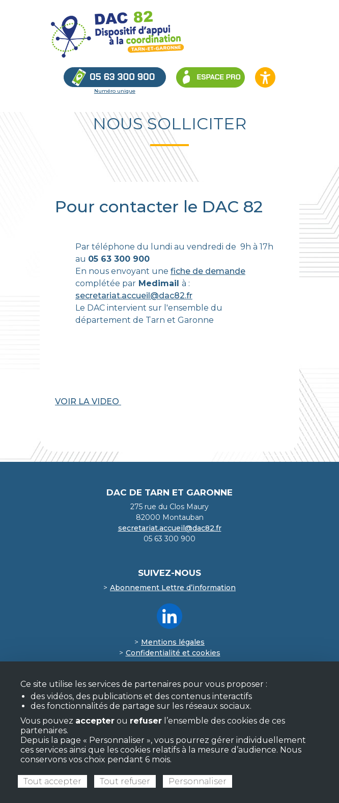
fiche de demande (208, 271)
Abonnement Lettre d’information (173, 587)
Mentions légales (173, 642)
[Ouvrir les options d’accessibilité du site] (265, 77)
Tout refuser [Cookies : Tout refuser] (125, 781)
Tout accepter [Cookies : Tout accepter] (52, 781)
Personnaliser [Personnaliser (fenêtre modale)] (197, 781)
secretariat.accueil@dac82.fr (133, 295)
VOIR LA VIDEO (88, 401)
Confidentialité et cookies (173, 652)
